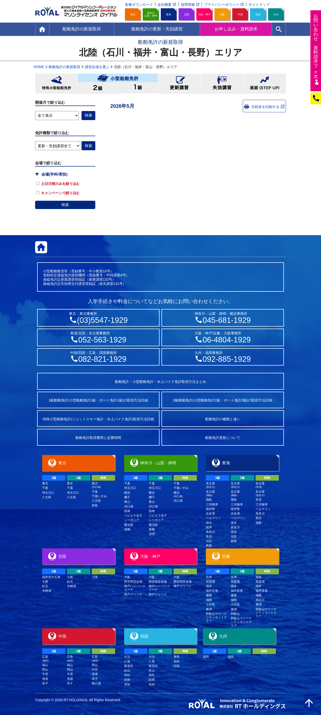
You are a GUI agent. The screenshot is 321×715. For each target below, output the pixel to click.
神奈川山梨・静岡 (150, 14)
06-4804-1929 (227, 339)
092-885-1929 (227, 359)
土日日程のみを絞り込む (58, 184)
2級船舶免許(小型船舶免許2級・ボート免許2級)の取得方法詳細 (223, 400)
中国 (240, 14)
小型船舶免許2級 (98, 88)
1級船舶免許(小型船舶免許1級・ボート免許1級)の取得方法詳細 (98, 400)
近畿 (222, 14)
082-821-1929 (102, 359)
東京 (132, 14)
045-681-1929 (227, 320)
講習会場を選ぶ (97, 67)
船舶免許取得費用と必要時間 (98, 438)
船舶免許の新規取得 (64, 67)
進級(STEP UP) (264, 84)
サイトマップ (259, 5)
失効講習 (222, 84)
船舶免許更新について (222, 438)
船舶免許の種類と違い (222, 419)
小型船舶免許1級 (138, 88)
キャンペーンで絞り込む (58, 193)
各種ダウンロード (139, 5)
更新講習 (179, 84)
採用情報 (188, 5)
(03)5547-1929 (102, 320)
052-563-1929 (102, 339)
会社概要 (164, 5)
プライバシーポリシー (221, 5)
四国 (258, 14)
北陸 (186, 14)
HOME (39, 67)
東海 (168, 14)
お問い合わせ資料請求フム (316, 49)
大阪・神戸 (204, 14)
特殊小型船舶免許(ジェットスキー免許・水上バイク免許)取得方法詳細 (98, 419)
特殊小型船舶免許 (56, 84)
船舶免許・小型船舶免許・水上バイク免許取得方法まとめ (160, 382)
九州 (275, 14)
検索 (65, 204)
